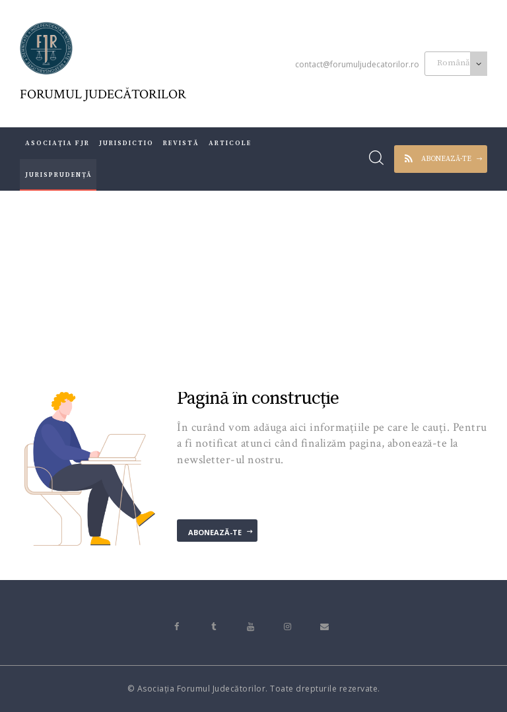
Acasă (158, 290)
